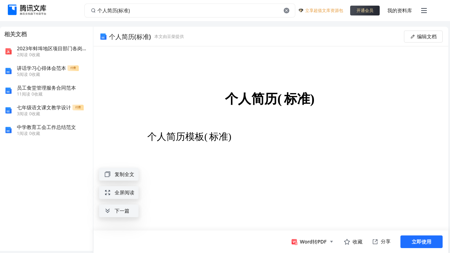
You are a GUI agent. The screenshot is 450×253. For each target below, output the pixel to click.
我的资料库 (399, 10)
